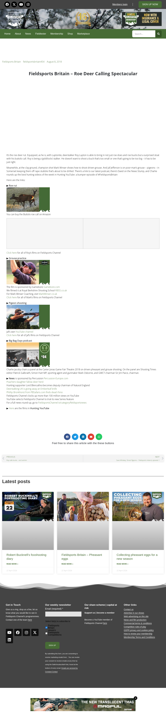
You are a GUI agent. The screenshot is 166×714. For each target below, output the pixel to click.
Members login (120, 4)
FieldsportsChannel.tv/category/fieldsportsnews (62, 402)
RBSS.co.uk (61, 290)
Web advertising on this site (136, 616)
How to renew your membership (138, 634)
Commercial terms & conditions (138, 623)
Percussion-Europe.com (56, 378)
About (18, 33)
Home (7, 33)
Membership (56, 33)
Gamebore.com (52, 287)
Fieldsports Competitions (54, 633)
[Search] (158, 33)
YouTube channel (24, 331)
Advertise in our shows (134, 613)
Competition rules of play (135, 627)
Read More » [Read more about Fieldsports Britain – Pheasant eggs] (67, 564)
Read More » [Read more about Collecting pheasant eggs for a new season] (122, 564)
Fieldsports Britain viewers (53, 627)
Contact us (129, 609)
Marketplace (83, 33)
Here (11, 408)
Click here (11, 252)
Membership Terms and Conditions (139, 637)
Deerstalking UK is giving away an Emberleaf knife (31, 388)
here (30, 620)
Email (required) (54, 609)
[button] (67, 437)
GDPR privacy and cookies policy (139, 630)
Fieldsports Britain (11, 61)
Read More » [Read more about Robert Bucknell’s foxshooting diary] (12, 564)
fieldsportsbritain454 (33, 61)
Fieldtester (40, 33)
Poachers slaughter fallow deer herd (24, 381)
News (28, 33)
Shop (70, 33)
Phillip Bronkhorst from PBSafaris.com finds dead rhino (34, 392)
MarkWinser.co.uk (48, 293)
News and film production (135, 620)
